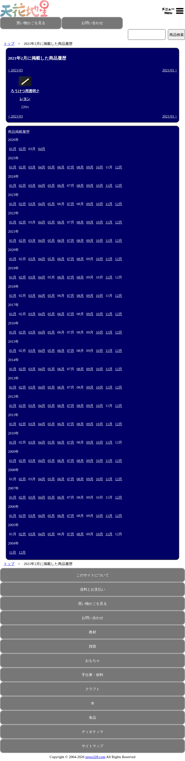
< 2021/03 (15, 70)
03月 (32, 167)
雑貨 (92, 646)
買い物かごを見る (30, 23)
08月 (80, 167)
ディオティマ (92, 732)
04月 (41, 149)
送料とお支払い (92, 589)
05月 (51, 167)
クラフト (92, 689)
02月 (22, 149)
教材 (92, 632)
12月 (118, 167)
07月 (70, 167)
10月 (99, 167)
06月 (61, 167)
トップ (9, 44)
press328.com (96, 757)
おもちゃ (92, 661)
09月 (89, 167)
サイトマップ (92, 746)
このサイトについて (92, 575)
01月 (12, 149)
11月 (109, 186)
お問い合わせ (92, 23)
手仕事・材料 (92, 675)
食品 (92, 717)
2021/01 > (169, 70)
